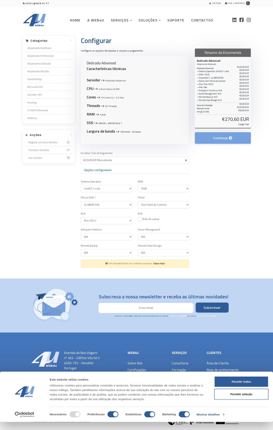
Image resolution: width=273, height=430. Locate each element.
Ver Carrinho (48, 158)
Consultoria (180, 363)
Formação (179, 369)
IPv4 (83, 213)
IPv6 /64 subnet (148, 219)
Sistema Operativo (91, 181)
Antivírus (32, 118)
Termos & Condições (178, 316)
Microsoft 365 (35, 87)
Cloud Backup (34, 79)
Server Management (149, 229)
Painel (141, 197)
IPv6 (140, 213)
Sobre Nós (135, 363)
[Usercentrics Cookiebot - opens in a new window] (24, 422)
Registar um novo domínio (48, 142)
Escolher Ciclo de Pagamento (97, 153)
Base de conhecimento (223, 369)
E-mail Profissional (37, 110)
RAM (140, 181)
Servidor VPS (34, 95)
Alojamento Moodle (38, 71)
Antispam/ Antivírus (91, 229)
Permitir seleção (241, 402)
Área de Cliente (218, 363)
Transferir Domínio (48, 150)
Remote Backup (89, 246)
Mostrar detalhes (208, 422)
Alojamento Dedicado (39, 63)
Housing (31, 102)
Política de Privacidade (207, 316)
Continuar (222, 140)
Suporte (175, 20)
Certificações (137, 369)
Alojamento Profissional (40, 56)
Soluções (149, 20)
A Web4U (97, 20)
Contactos (200, 20)
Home (78, 20)
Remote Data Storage (150, 246)
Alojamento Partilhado (39, 48)
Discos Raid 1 (88, 197)
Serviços (122, 20)
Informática (180, 376)
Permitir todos (241, 389)
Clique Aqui (159, 263)
